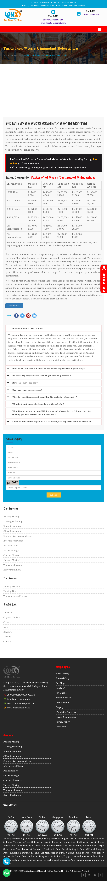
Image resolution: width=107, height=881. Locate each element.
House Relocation (12, 526)
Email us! (53, 16)
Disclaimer (61, 726)
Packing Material (11, 586)
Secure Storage (11, 550)
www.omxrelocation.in (18, 707)
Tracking (25, 5)
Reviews (7, 632)
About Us (7, 612)
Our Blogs (60, 683)
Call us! (90, 11)
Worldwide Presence (77, 5)
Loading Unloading (12, 521)
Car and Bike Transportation (17, 536)
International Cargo (13, 540)
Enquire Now (14, 305)
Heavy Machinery (12, 569)
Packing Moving (11, 516)
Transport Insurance (13, 565)
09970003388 (13, 694)
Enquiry (7, 636)
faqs (5, 627)
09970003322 (28, 694)
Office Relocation (12, 531)
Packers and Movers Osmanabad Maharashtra (46, 123)
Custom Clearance (12, 555)
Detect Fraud (61, 5)
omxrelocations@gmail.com (21, 703)
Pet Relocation (10, 545)
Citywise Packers (11, 617)
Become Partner (47, 5)
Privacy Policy (63, 721)
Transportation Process (15, 596)
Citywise (16, 55)
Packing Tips (9, 591)
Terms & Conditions (66, 717)
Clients (6, 622)
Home (6, 55)
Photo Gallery (62, 678)
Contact (7, 641)
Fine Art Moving (11, 560)
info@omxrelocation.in (18, 699)
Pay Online (35, 5)
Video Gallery (62, 673)
